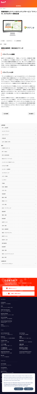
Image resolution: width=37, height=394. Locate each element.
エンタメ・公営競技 (6, 169)
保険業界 (4, 194)
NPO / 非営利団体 (5, 155)
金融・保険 (4, 250)
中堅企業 (4, 138)
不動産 (5, 44)
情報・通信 (4, 215)
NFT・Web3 (4, 151)
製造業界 (4, 246)
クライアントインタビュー (7, 263)
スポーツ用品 (4, 176)
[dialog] (18, 382)
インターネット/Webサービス (8, 162)
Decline (28, 388)
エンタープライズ (5, 131)
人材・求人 (4, 190)
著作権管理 (4, 243)
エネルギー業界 (5, 165)
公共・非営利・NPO (6, 141)
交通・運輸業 (4, 186)
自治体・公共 (4, 239)
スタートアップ (5, 134)
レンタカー (4, 179)
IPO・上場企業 (5, 127)
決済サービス (4, 222)
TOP (1, 8)
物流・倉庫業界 (5, 229)
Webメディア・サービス (7, 158)
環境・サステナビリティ (7, 232)
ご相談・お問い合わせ (14, 293)
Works (4, 8)
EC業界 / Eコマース (6, 148)
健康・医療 (4, 197)
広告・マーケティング (6, 208)
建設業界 (4, 211)
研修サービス (4, 236)
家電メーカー (4, 201)
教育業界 (4, 218)
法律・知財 (4, 225)
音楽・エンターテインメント (8, 253)
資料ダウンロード (12, 288)
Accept (18, 388)
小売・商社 (4, 204)
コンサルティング (5, 172)
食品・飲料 (4, 257)
